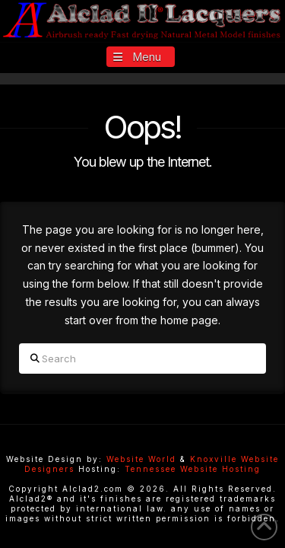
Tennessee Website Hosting (193, 468)
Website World (141, 459)
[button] (141, 56)
